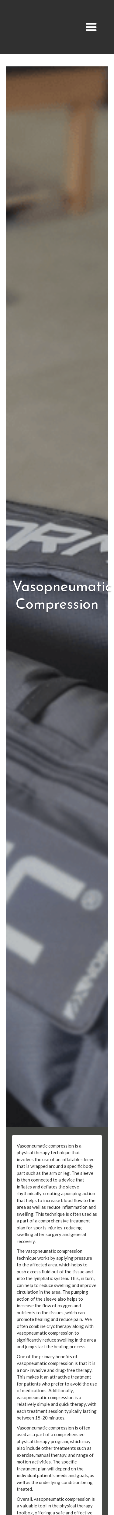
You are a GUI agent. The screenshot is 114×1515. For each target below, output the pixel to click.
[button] (91, 27)
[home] (44, 27)
